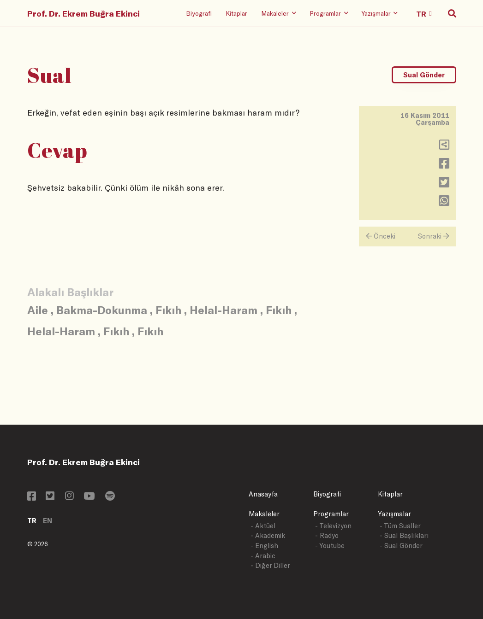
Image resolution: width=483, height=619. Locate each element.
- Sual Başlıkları (404, 535)
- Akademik (267, 535)
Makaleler (264, 514)
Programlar (331, 514)
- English (264, 545)
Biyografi (199, 13)
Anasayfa (263, 494)
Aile (37, 309)
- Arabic (262, 556)
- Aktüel (262, 526)
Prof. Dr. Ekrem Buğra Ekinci (83, 13)
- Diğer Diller (270, 565)
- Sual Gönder (401, 545)
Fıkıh (168, 309)
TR (31, 521)
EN (47, 521)
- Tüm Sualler (400, 526)
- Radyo (327, 535)
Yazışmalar (394, 514)
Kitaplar (236, 13)
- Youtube (330, 545)
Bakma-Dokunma (101, 309)
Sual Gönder (424, 75)
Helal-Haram (223, 309)
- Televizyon (333, 526)
